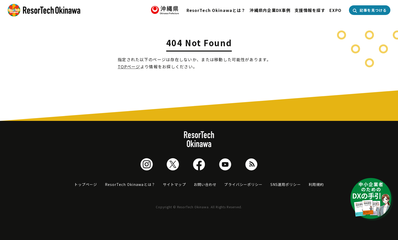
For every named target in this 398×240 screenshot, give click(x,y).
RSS (251, 164)
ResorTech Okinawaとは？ (216, 10)
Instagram (147, 164)
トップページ (85, 184)
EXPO (335, 10)
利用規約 (316, 184)
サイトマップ (174, 184)
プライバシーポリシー (243, 184)
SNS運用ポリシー (285, 184)
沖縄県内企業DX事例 (270, 10)
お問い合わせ (205, 184)
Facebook (199, 164)
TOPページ (129, 66)
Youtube (225, 164)
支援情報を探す (310, 10)
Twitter (173, 164)
